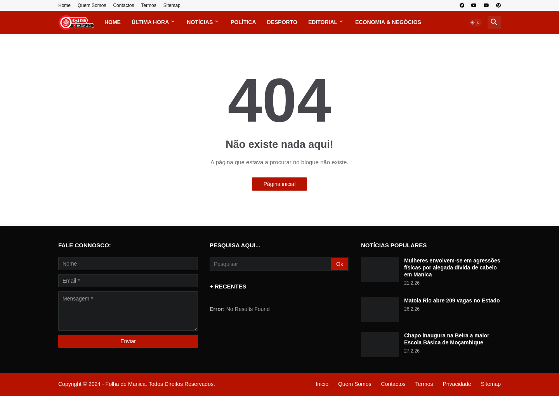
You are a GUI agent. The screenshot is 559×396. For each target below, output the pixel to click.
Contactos (123, 5)
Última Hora (150, 22)
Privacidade (457, 384)
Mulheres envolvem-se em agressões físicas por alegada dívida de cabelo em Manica (452, 267)
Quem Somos (92, 5)
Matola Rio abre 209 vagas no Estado (452, 300)
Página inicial (280, 184)
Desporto (282, 22)
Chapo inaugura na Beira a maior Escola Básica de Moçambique (446, 339)
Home (64, 5)
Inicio (322, 384)
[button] (475, 22)
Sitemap (172, 5)
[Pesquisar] (271, 264)
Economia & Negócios (388, 22)
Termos (148, 5)
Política (243, 22)
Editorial (322, 22)
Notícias (200, 22)
